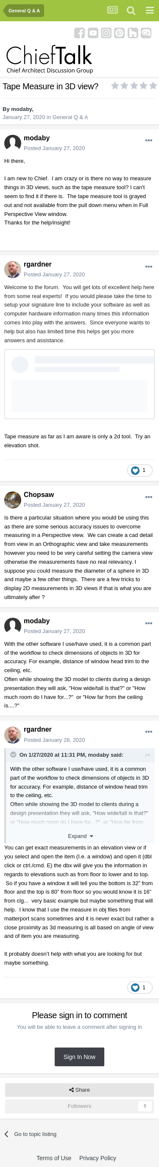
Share (79, 1090)
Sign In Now (79, 1056)
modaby (21, 109)
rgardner (38, 264)
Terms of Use (53, 1158)
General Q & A (70, 117)
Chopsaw (39, 494)
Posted (54, 148)
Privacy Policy (97, 1158)
